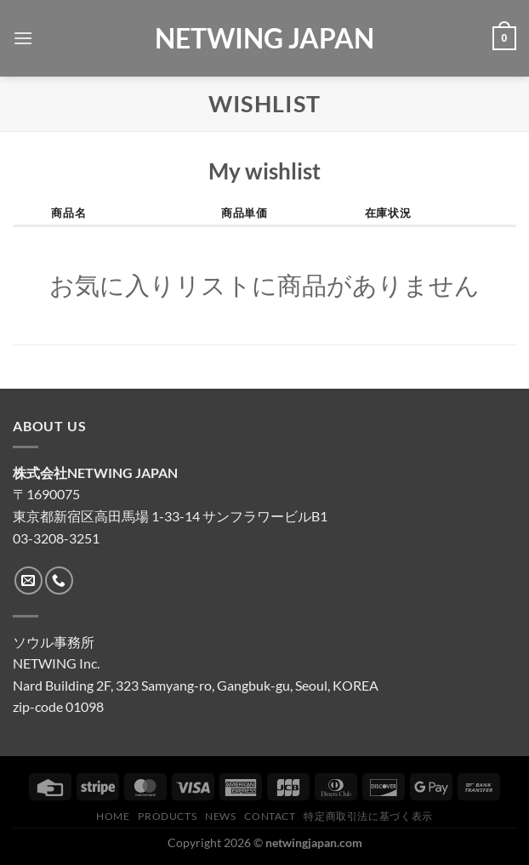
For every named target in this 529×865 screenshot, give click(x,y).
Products (167, 816)
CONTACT (269, 816)
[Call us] (59, 580)
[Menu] (23, 38)
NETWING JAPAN (264, 38)
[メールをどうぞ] (28, 580)
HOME (112, 816)
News (220, 816)
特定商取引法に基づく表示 (368, 816)
